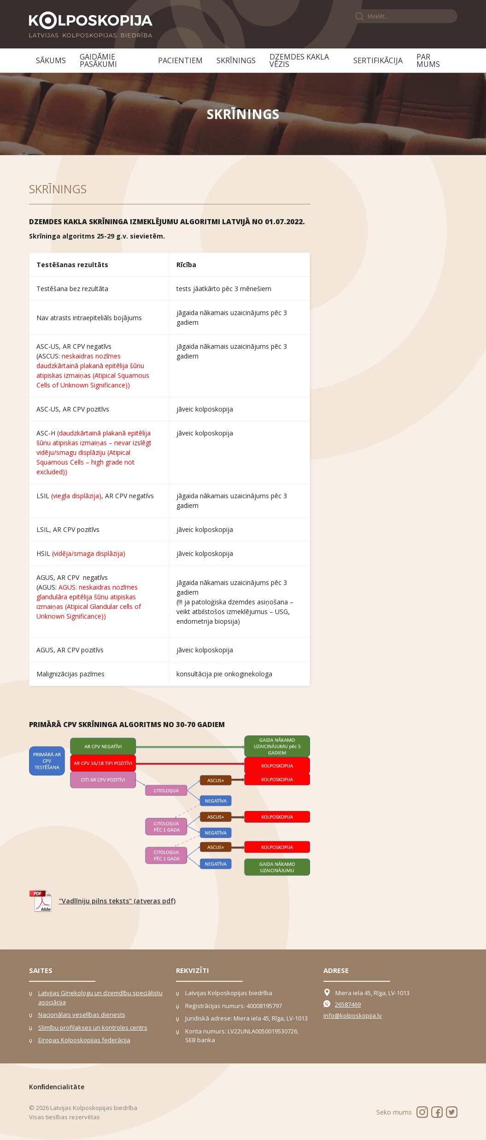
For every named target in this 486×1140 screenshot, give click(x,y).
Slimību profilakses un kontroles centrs (92, 1027)
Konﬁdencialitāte (57, 1086)
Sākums (51, 60)
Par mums (428, 60)
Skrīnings (236, 60)
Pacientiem (180, 60)
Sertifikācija (378, 60)
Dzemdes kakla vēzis (299, 60)
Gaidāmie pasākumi (98, 60)
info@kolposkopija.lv (352, 1015)
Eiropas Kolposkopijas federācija (84, 1040)
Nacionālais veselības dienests (81, 1014)
